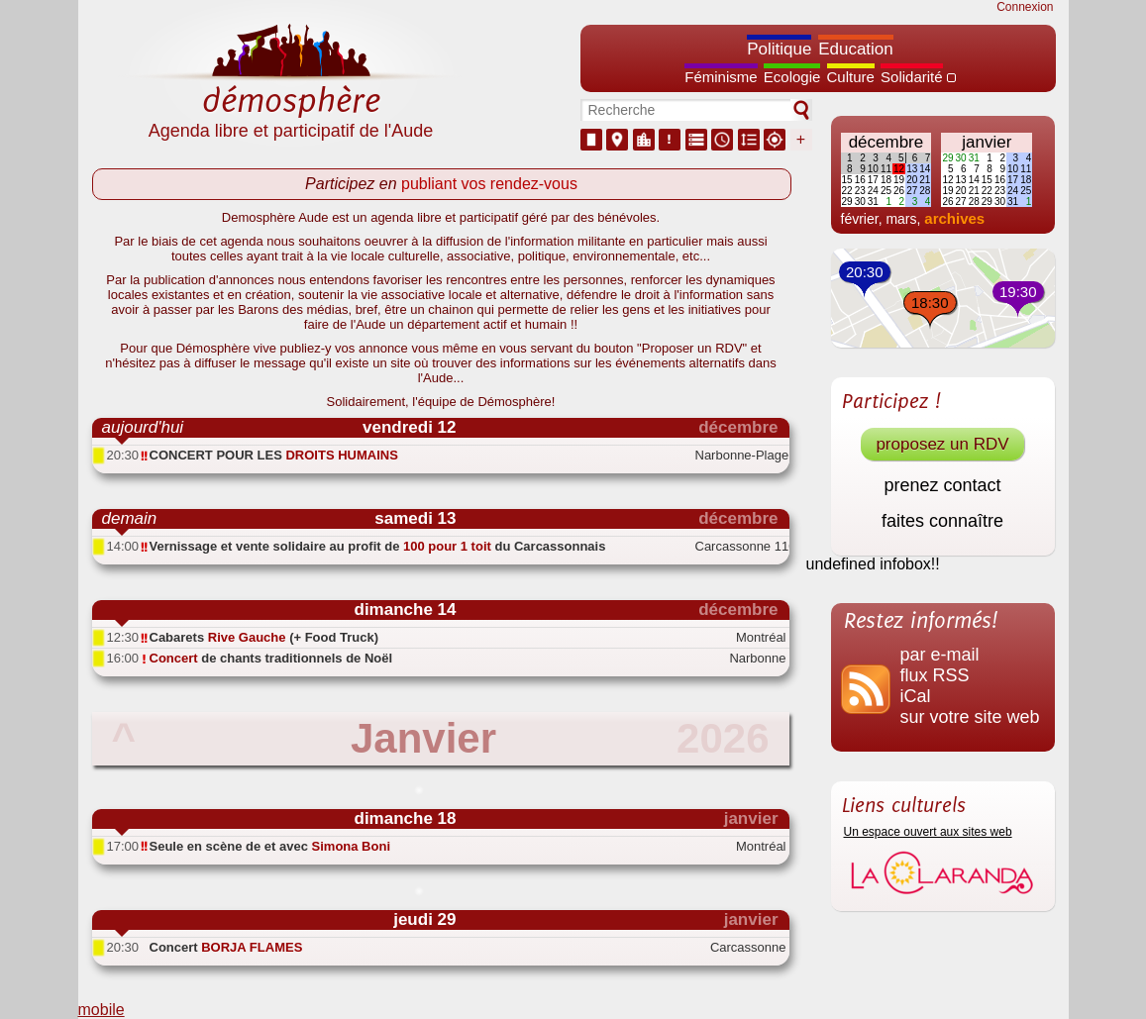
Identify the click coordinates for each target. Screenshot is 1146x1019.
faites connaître (942, 521)
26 (898, 190)
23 (860, 190)
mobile (101, 1009)
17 (873, 179)
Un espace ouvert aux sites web (928, 832)
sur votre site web (970, 717)
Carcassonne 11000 (740, 546)
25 (886, 190)
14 (924, 168)
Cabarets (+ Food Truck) (264, 637)
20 (911, 179)
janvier (986, 142)
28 (924, 190)
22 (847, 190)
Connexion (1024, 7)
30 (860, 201)
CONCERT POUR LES (274, 455)
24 (873, 190)
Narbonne (757, 658)
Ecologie (792, 76)
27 (911, 190)
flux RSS (935, 675)
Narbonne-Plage (740, 455)
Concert (226, 947)
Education (855, 49)
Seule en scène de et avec (270, 846)
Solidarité (912, 76)
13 (911, 168)
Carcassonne (748, 947)
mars (901, 219)
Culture (851, 76)
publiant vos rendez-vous (489, 183)
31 (873, 201)
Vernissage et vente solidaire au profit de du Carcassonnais (378, 546)
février (860, 219)
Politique (779, 49)
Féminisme (720, 76)
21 (924, 179)
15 (847, 179)
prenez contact (942, 485)
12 (898, 168)
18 (886, 179)
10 (873, 168)
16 (860, 179)
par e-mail (940, 654)
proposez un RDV (942, 444)
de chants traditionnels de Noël (271, 658)
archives (954, 218)
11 (886, 168)
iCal (915, 696)
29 (847, 201)
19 (898, 179)
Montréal (761, 637)
